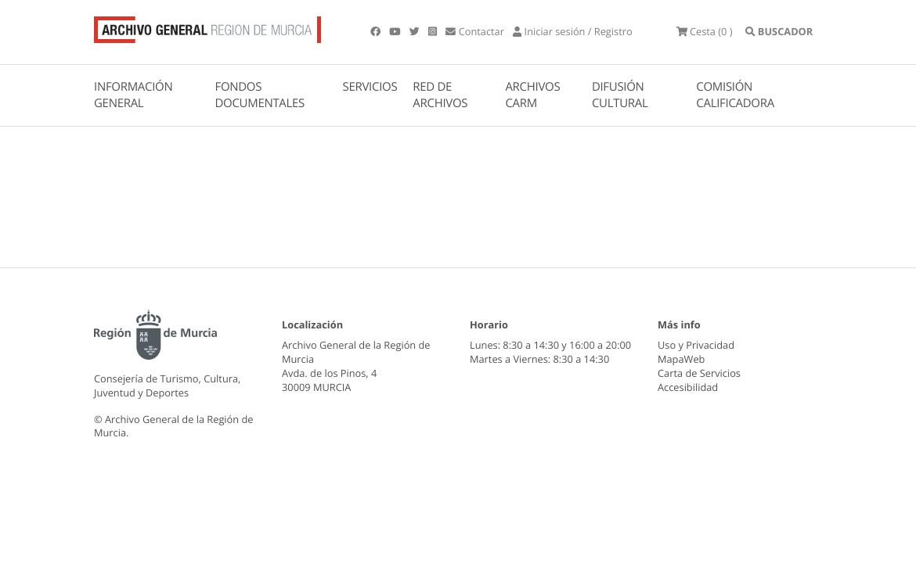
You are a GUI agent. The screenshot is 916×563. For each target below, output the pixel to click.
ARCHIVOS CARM (532, 95)
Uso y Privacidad (696, 345)
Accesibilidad (688, 387)
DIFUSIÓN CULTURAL (620, 95)
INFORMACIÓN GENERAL (133, 95)
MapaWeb (681, 359)
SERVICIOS (370, 87)
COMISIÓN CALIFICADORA (735, 95)
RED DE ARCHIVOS (440, 95)
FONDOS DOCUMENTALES (260, 95)
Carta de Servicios (699, 373)
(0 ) (704, 31)
